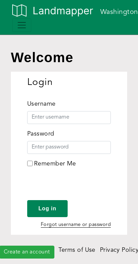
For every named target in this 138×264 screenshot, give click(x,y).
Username (41, 104)
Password (40, 134)
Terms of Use (76, 250)
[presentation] (79, 187)
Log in (47, 208)
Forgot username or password (76, 224)
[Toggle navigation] (21, 25)
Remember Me (55, 164)
